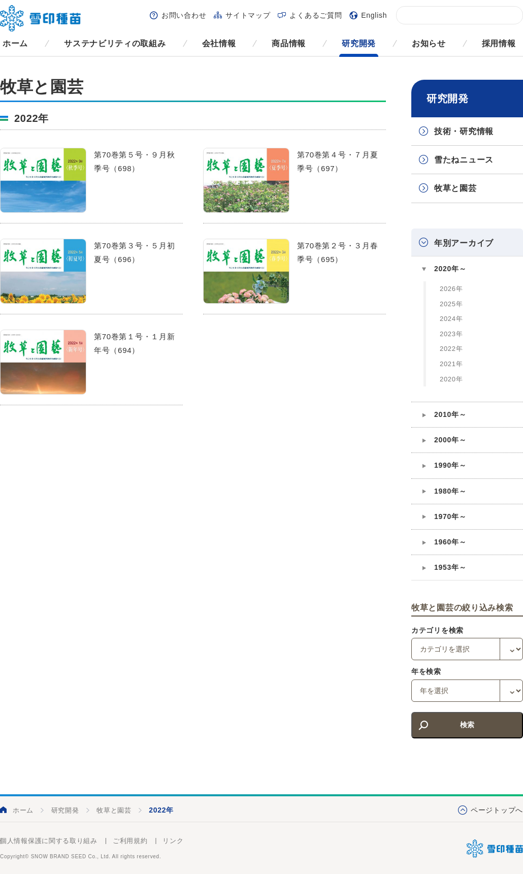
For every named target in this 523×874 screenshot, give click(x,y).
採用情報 (499, 43)
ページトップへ (497, 810)
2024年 (451, 318)
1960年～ (450, 542)
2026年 (451, 289)
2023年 (451, 334)
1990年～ (450, 465)
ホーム (15, 43)
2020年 (451, 379)
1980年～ (450, 491)
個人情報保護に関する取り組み (48, 841)
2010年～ (450, 414)
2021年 (451, 364)
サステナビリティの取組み (115, 43)
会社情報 (219, 43)
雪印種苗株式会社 (495, 848)
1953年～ (450, 567)
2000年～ (450, 440)
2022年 (451, 348)
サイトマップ (247, 15)
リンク (172, 841)
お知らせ (429, 43)
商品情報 (289, 43)
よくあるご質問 (315, 15)
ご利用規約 (130, 841)
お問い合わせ (183, 15)
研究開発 (359, 43)
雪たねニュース (464, 159)
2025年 (451, 304)
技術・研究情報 (464, 131)
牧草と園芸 (455, 188)
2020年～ (450, 269)
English (374, 15)
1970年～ (450, 516)
